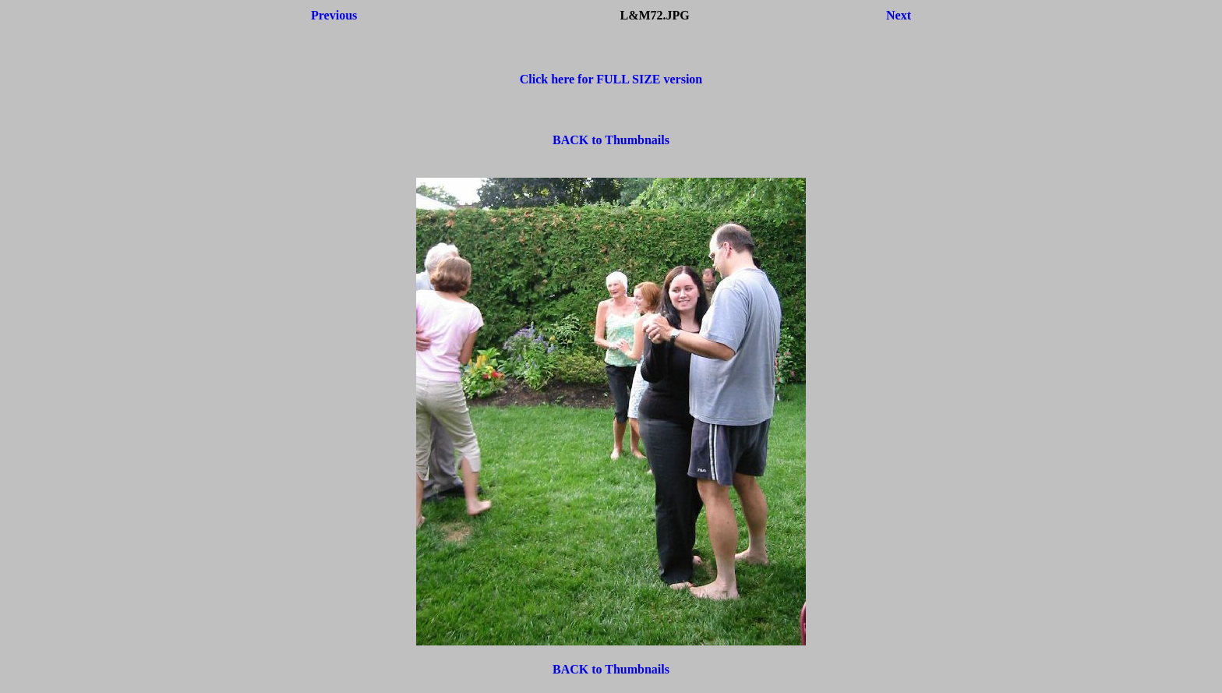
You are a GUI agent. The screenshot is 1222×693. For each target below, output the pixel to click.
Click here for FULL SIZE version (611, 79)
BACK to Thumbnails (611, 140)
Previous (334, 15)
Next (898, 15)
